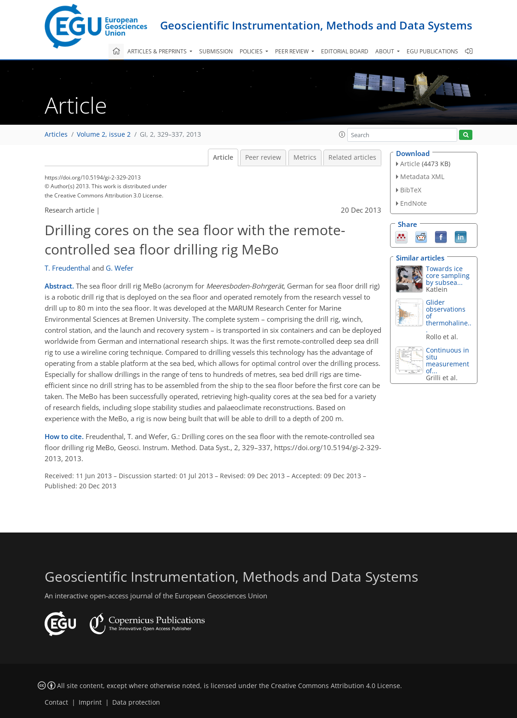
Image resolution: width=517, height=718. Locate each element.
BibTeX (410, 189)
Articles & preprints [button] (157, 51)
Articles (56, 134)
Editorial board (344, 51)
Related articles (352, 157)
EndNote (413, 203)
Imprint (90, 702)
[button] (342, 134)
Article (223, 157)
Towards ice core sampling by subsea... (448, 275)
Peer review (263, 157)
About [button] (385, 51)
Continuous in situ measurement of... (447, 360)
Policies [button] (252, 51)
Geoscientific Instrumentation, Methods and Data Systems (316, 25)
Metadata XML (422, 176)
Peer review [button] (292, 51)
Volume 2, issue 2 (104, 134)
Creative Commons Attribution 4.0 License (335, 686)
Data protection (136, 702)
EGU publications (432, 51)
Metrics (304, 157)
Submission (216, 51)
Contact (56, 702)
